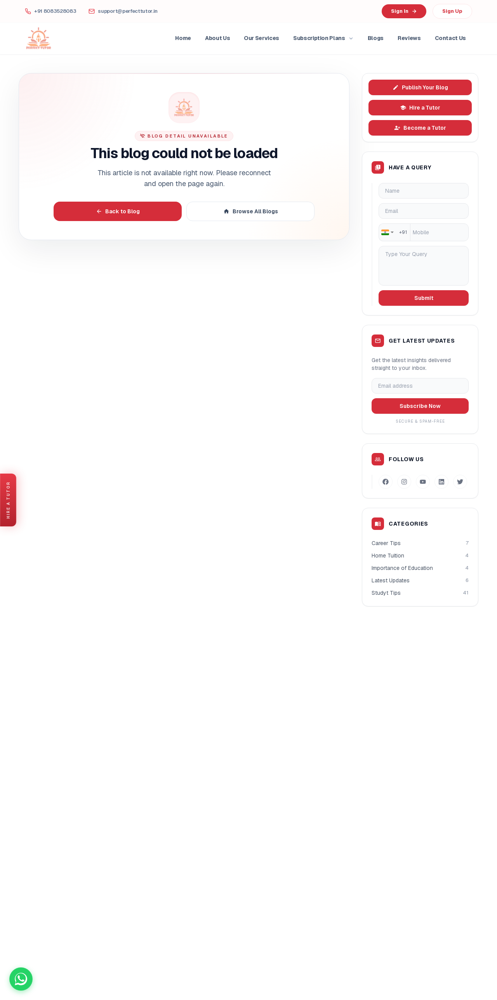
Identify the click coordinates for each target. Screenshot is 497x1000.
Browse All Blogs (250, 211)
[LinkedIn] (441, 482)
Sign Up (452, 11)
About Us (217, 38)
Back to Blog (118, 211)
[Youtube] (423, 482)
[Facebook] (386, 482)
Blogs (376, 38)
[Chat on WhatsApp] (21, 979)
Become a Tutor (420, 127)
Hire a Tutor (420, 107)
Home (183, 38)
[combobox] (387, 232)
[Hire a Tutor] (8, 500)
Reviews (409, 38)
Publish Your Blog (420, 87)
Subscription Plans (323, 38)
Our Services (261, 38)
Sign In (404, 11)
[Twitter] (460, 482)
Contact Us (450, 38)
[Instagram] (404, 482)
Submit (423, 297)
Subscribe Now (420, 405)
